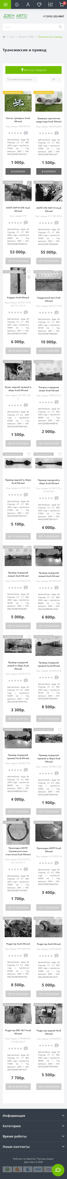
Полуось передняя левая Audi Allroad (49, 389)
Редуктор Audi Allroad (18, 943)
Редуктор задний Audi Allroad (49, 1032)
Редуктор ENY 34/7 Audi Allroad (18, 1032)
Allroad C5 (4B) (26, 36)
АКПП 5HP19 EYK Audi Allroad (18, 209)
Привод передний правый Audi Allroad (49, 664)
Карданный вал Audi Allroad (48, 299)
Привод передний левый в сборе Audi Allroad (18, 665)
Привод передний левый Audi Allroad (18, 574)
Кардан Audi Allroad (18, 297)
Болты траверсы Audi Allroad (18, 120)
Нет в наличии (18, 261)
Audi (12, 36)
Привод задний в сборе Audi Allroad (18, 481)
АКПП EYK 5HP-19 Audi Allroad (48, 209)
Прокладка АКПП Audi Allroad (49, 850)
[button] (27, 4)
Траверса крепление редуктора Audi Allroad (48, 120)
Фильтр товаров (33, 70)
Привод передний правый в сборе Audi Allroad (48, 758)
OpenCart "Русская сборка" (40, 1158)
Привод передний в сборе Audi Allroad (49, 482)
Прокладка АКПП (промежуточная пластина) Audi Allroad (18, 851)
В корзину (18, 171)
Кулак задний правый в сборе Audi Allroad (18, 389)
